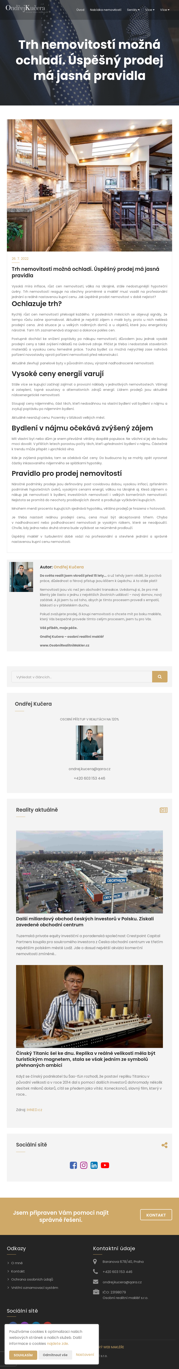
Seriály (133, 10)
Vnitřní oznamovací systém (34, 1287)
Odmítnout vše (55, 1355)
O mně (17, 1263)
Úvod (80, 10)
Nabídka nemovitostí (105, 10)
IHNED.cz (34, 1109)
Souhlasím (23, 1355)
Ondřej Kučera (69, 567)
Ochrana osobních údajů (32, 1279)
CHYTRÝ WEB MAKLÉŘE (107, 1347)
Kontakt (156, 1215)
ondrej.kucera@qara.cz (122, 1282)
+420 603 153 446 (117, 1271)
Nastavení (85, 1354)
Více (149, 10)
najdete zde (57, 1343)
